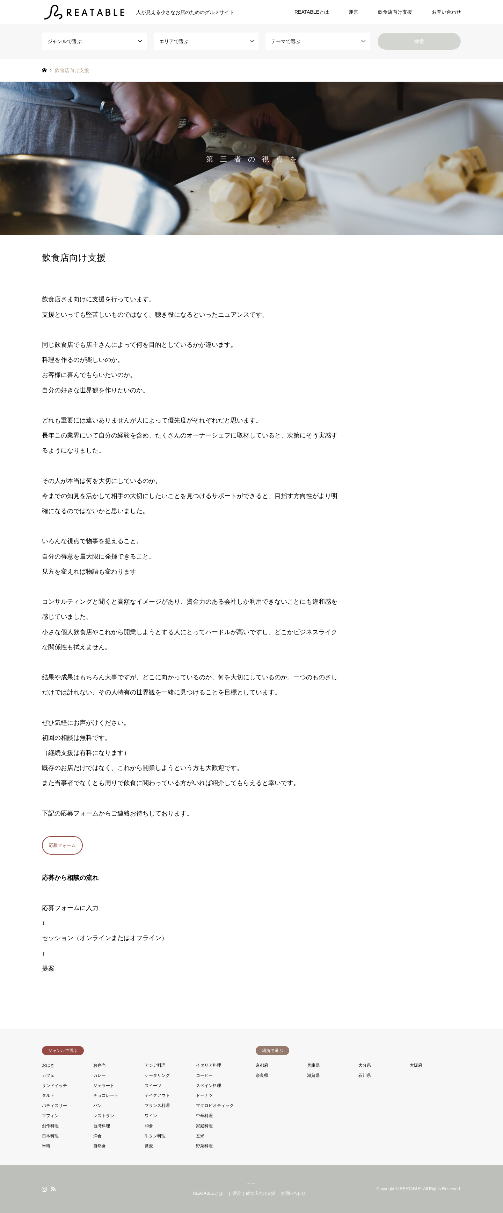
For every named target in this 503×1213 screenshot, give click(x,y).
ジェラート (103, 1085)
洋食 (97, 1136)
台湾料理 (101, 1125)
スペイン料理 (208, 1085)
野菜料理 (204, 1145)
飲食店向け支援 (395, 12)
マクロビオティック (215, 1105)
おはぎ (48, 1065)
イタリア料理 (208, 1065)
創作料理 (50, 1125)
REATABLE (251, 1184)
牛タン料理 (155, 1136)
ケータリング (157, 1075)
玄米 (200, 1136)
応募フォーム (62, 845)
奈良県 (262, 1075)
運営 (353, 12)
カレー (99, 1075)
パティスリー (54, 1105)
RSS (53, 1188)
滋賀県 (313, 1075)
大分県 (364, 1065)
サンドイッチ (54, 1085)
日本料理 (50, 1136)
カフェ (48, 1075)
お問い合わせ (446, 12)
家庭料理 (204, 1125)
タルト (48, 1095)
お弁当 (99, 1065)
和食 (149, 1125)
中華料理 (204, 1115)
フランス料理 (157, 1105)
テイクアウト (157, 1095)
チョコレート (105, 1095)
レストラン (103, 1115)
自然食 (99, 1145)
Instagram (44, 1188)
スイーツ (153, 1085)
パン (97, 1105)
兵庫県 (313, 1065)
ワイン (151, 1115)
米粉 (46, 1145)
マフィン (50, 1115)
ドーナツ (204, 1095)
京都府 (262, 1065)
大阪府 (416, 1065)
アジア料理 (155, 1065)
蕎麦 (149, 1145)
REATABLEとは (314, 12)
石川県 (364, 1075)
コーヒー (204, 1075)
